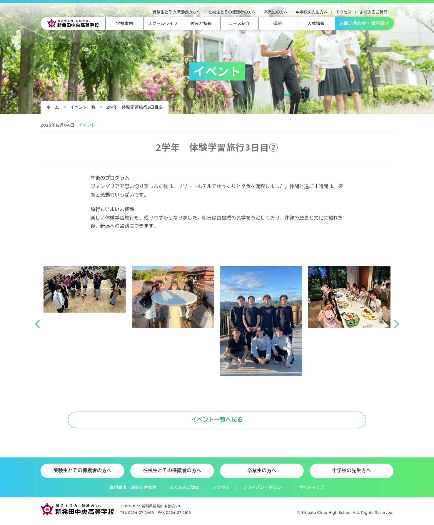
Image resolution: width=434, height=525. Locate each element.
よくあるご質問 (374, 12)
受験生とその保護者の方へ (176, 12)
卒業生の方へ (276, 12)
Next (395, 324)
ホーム (52, 107)
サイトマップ (311, 487)
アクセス (344, 12)
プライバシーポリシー (264, 487)
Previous (39, 324)
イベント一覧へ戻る (217, 420)
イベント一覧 (83, 107)
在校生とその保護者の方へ (232, 12)
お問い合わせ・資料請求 (364, 23)
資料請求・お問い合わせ (133, 487)
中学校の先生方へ (312, 12)
